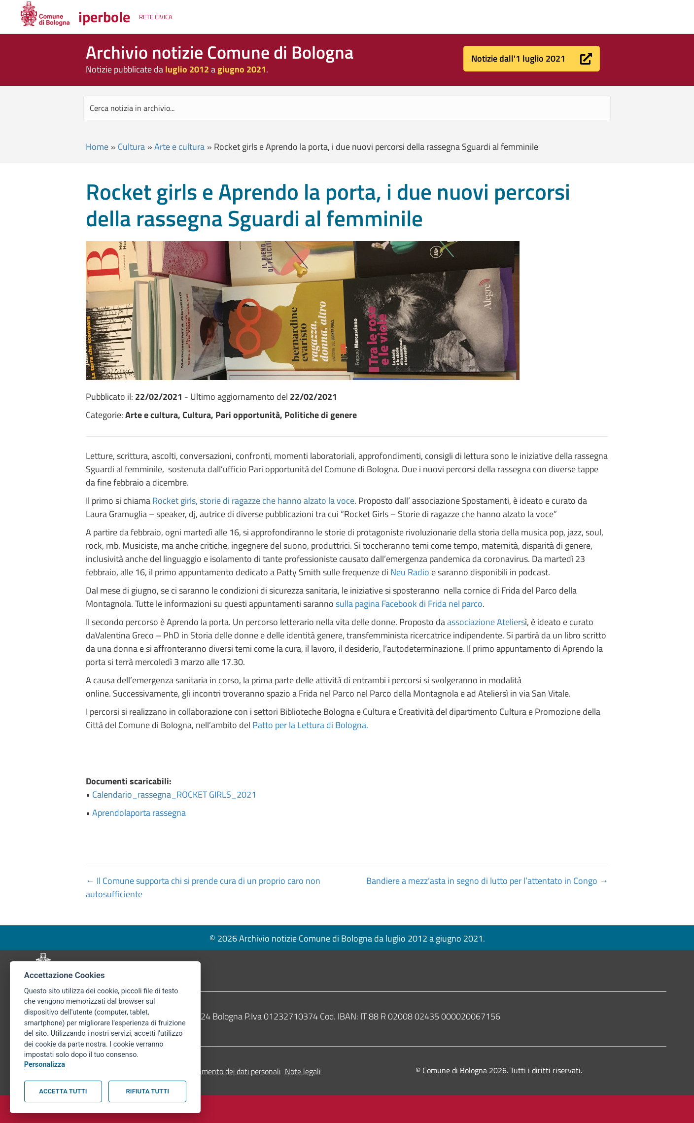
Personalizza (44, 1064)
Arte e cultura (179, 146)
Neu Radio (409, 572)
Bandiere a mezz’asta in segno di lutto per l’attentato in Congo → (487, 880)
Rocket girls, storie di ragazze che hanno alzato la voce (253, 500)
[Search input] (347, 108)
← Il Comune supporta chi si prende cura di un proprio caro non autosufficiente (203, 887)
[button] (531, 58)
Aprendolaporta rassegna (139, 812)
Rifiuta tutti (147, 1091)
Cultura (131, 146)
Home (97, 146)
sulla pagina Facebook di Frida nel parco (409, 603)
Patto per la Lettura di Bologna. (310, 725)
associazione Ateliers (486, 622)
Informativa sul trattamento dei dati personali (205, 1071)
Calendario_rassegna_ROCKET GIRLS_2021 (174, 794)
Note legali (302, 1071)
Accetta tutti (63, 1091)
